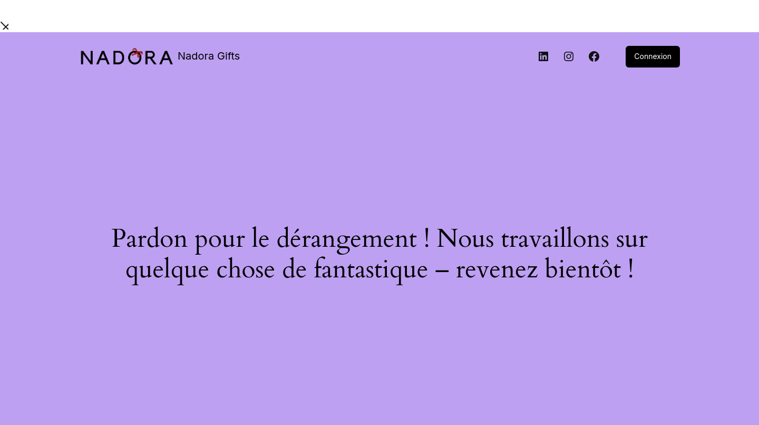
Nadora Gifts (209, 56)
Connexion (653, 56)
